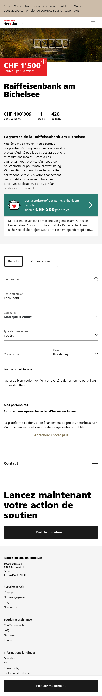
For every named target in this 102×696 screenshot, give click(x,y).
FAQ (6, 630)
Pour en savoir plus (66, 10)
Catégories (10, 312)
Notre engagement (15, 597)
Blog (6, 602)
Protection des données (18, 672)
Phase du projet (13, 293)
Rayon (56, 350)
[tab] (13, 261)
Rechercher (11, 279)
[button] (93, 22)
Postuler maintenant (51, 532)
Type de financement (16, 331)
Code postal (12, 354)
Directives (10, 658)
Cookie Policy (12, 668)
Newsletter (10, 607)
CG (6, 663)
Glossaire (9, 635)
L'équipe (9, 592)
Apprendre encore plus (51, 435)
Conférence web (14, 625)
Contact (8, 640)
